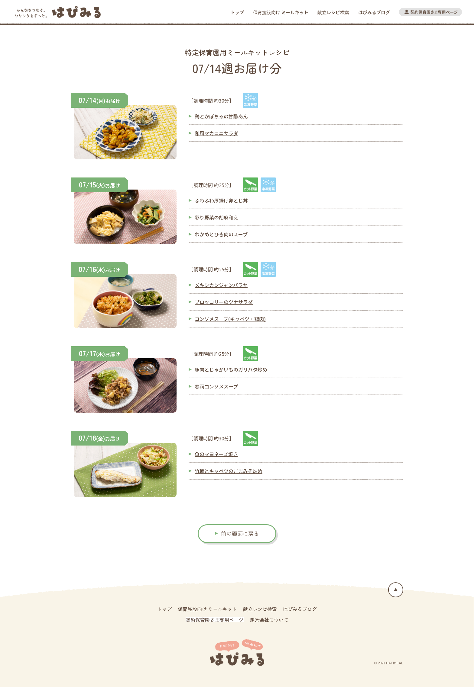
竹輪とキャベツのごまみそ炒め (228, 471)
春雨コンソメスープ (216, 386)
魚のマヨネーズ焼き (216, 454)
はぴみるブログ (374, 12)
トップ (237, 12)
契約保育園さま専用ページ (215, 619)
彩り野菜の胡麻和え (216, 217)
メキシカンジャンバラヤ (221, 285)
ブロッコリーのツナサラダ (224, 301)
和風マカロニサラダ (216, 133)
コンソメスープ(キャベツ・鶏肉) (230, 318)
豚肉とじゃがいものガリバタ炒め (231, 369)
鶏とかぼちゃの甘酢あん (221, 116)
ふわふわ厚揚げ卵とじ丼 (221, 200)
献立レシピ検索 (333, 12)
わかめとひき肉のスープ (221, 234)
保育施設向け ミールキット (280, 12)
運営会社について (269, 619)
